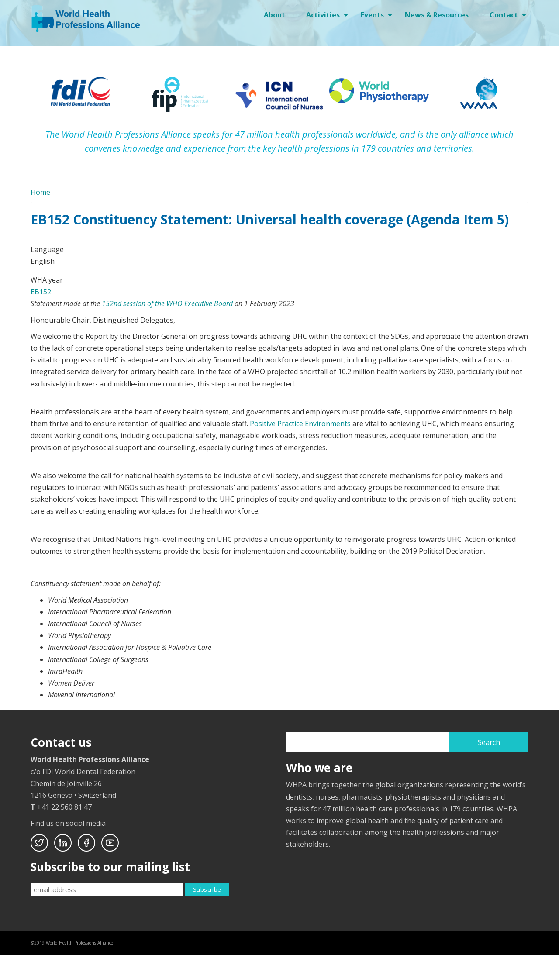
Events (377, 18)
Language (47, 249)
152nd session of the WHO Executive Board (167, 303)
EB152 (41, 291)
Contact (509, 18)
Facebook (86, 843)
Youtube (110, 843)
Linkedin (63, 843)
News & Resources (437, 15)
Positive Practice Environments (300, 423)
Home (40, 192)
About (274, 15)
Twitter (39, 843)
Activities (328, 18)
